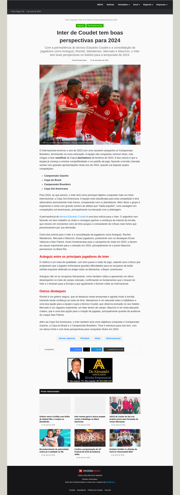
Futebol (85, 338)
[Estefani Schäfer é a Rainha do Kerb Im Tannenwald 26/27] (125, 438)
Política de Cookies (95, 490)
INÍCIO (100, 5)
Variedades (123, 5)
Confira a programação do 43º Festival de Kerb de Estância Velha (88, 451)
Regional (147, 5)
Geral (135, 5)
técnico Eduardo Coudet (73, 216)
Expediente (81, 490)
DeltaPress (110, 482)
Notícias (110, 5)
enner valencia (67, 338)
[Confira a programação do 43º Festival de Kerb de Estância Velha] (90, 438)
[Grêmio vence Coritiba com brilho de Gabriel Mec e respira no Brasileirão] (54, 405)
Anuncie (108, 490)
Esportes (73, 20)
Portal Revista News (79, 60)
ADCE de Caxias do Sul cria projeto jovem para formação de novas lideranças (124, 419)
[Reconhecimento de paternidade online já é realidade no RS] (54, 438)
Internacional (114, 338)
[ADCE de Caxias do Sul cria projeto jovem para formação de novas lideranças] (125, 405)
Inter (98, 338)
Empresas (160, 5)
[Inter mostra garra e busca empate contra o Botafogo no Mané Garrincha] (90, 405)
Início (66, 20)
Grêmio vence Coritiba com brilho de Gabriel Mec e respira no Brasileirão (54, 419)
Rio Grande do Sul (95, 26)
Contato (72, 490)
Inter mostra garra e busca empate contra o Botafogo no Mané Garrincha (90, 419)
